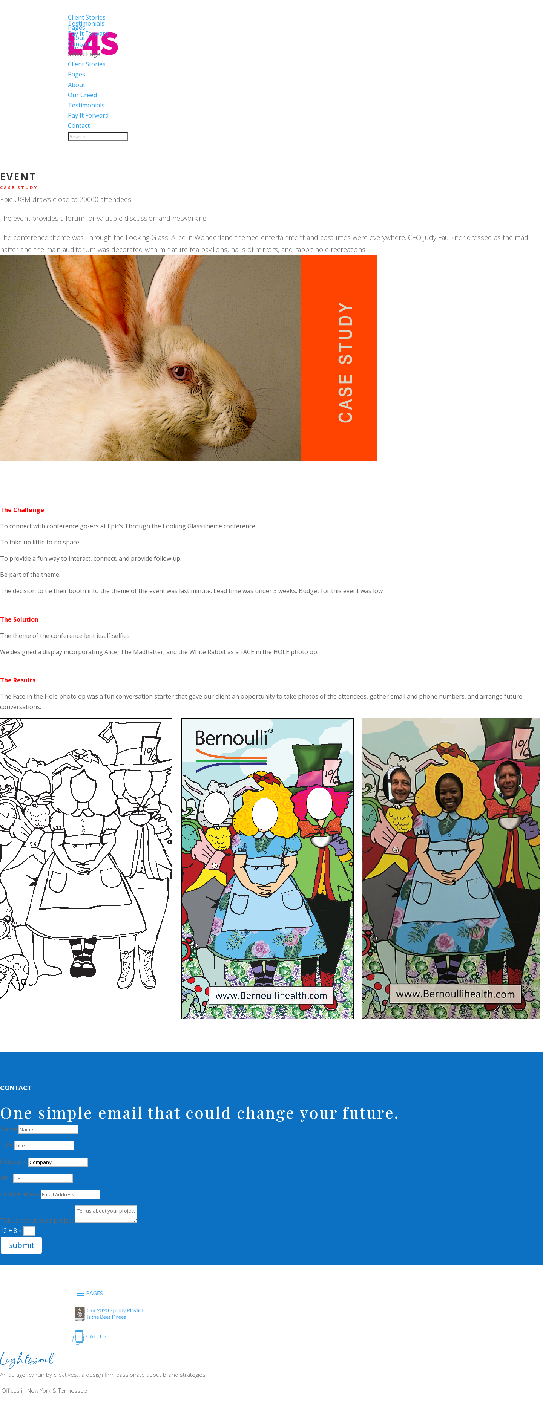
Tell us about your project (37, 1220)
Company (13, 1162)
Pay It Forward (88, 115)
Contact (79, 125)
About (76, 85)
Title (6, 1145)
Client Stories (87, 64)
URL (6, 1178)
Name (8, 1129)
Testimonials (86, 105)
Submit (21, 1245)
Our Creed (82, 95)
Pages (76, 74)
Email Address (19, 1194)
